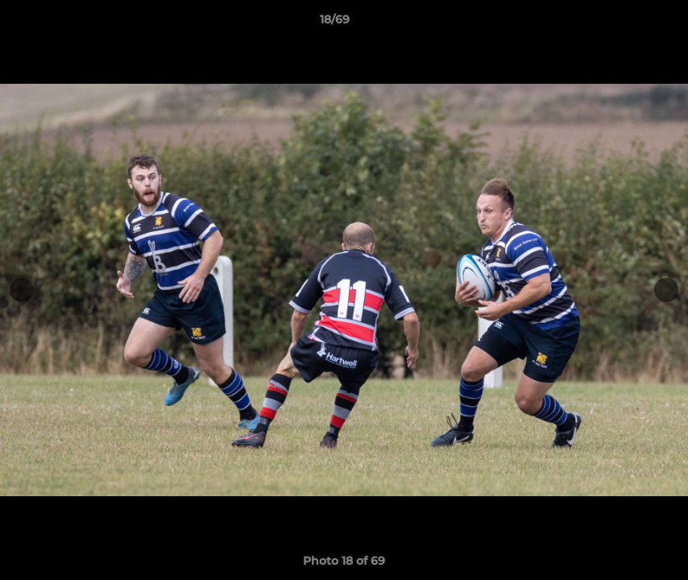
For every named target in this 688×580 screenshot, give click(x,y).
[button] (620, 23)
